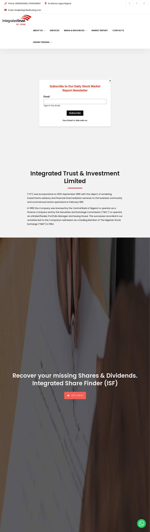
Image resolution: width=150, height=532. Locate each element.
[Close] (110, 80)
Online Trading (42, 42)
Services (54, 30)
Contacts (118, 30)
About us (39, 30)
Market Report (100, 30)
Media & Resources (75, 30)
